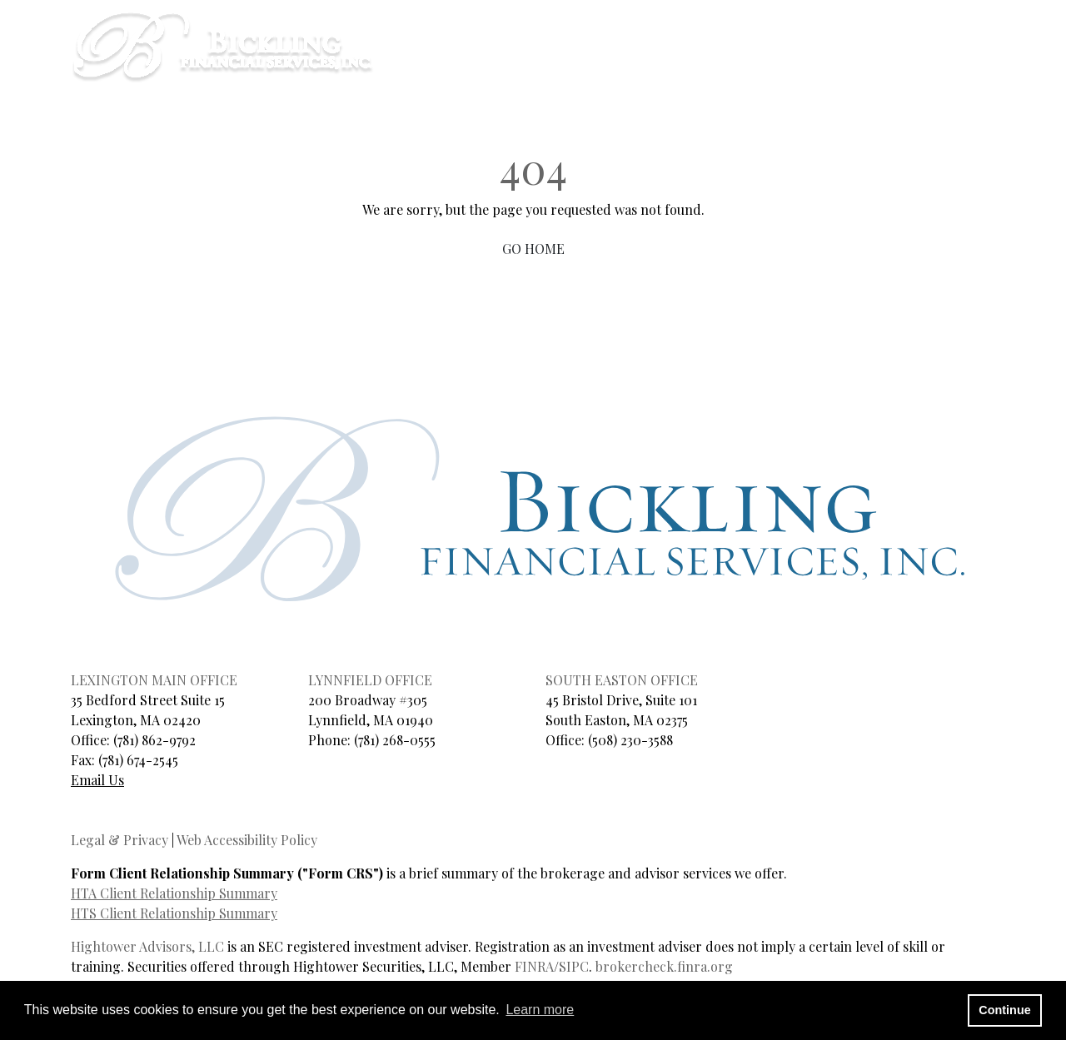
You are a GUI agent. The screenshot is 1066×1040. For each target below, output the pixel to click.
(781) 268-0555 (395, 740)
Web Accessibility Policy (247, 839)
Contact (890, 66)
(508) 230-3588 (630, 740)
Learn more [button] (540, 1010)
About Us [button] (642, 66)
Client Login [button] (993, 66)
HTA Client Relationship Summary (174, 893)
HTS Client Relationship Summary (174, 913)
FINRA (534, 966)
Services (741, 66)
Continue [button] (1004, 1010)
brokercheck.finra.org (664, 966)
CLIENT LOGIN (714, 27)
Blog (816, 66)
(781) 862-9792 (154, 740)
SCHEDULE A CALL (604, 27)
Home (565, 66)
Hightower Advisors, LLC (147, 946)
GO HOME (533, 248)
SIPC (574, 966)
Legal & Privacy (119, 839)
